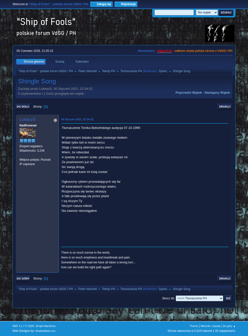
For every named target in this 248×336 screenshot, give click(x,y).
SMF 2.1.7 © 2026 (23, 326)
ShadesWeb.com (45, 330)
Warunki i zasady (211, 326)
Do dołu (23, 106)
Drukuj (225, 106)
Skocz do (168, 298)
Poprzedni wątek (188, 92)
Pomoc (194, 326)
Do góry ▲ (229, 326)
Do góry (23, 278)
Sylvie (163, 71)
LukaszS (28, 119)
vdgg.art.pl (164, 51)
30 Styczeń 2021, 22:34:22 (77, 119)
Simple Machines (46, 326)
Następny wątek (217, 92)
